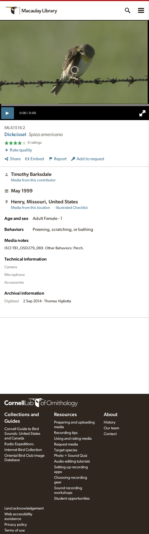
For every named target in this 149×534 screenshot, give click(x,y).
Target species (65, 450)
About (110, 414)
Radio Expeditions (19, 444)
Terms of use (14, 530)
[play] (7, 113)
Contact (110, 434)
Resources (65, 414)
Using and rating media (73, 439)
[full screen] (142, 113)
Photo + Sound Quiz (70, 456)
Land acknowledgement (24, 508)
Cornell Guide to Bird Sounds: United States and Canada (22, 433)
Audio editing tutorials (72, 461)
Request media (66, 444)
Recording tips (66, 433)
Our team (111, 428)
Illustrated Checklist (72, 208)
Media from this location (30, 208)
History (110, 422)
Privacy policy (15, 525)
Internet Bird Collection (23, 450)
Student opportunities (72, 498)
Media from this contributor (33, 180)
